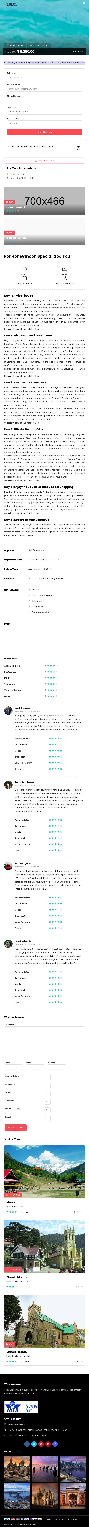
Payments (72, 1519)
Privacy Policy (60, 1519)
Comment (9, 1024)
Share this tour (44, 160)
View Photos (15, 45)
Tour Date (44, 109)
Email (29, 1062)
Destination (10, 1084)
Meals (7, 1092)
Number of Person (44, 121)
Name (8, 1062)
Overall (8, 1117)
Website (51, 1062)
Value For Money (12, 1109)
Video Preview (39, 45)
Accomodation (12, 1076)
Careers (48, 1519)
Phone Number (44, 98)
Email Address (44, 86)
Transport (9, 1100)
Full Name (44, 75)
